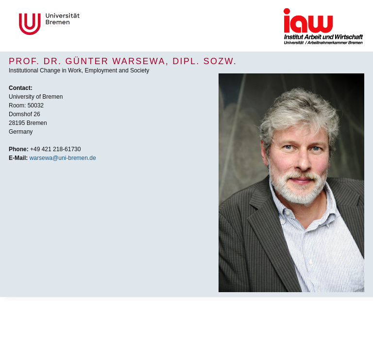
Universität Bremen (81, 24)
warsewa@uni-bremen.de (63, 158)
